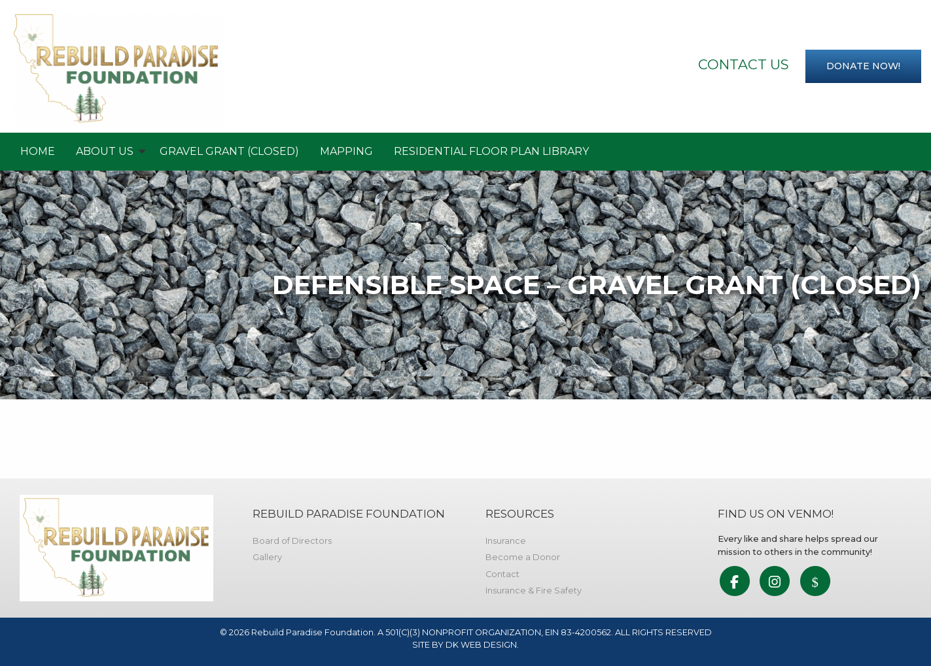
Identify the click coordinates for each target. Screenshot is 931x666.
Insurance (505, 541)
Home (37, 151)
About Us (104, 151)
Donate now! (863, 66)
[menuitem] (37, 151)
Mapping (346, 151)
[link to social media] (734, 582)
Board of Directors (292, 541)
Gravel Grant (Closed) (229, 151)
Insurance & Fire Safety (533, 590)
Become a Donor (522, 557)
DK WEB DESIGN (481, 645)
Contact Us (743, 64)
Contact (502, 574)
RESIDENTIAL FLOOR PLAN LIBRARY (491, 151)
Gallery (267, 557)
